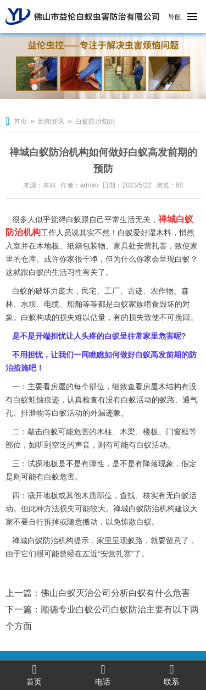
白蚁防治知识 (95, 121)
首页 (20, 121)
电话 (103, 674)
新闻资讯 (51, 121)
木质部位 (96, 495)
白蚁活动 (136, 399)
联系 (171, 674)
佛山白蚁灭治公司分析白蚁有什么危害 (115, 593)
